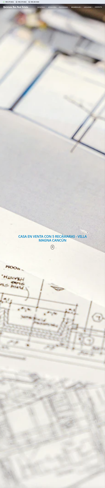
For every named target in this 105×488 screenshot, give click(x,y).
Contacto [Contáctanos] (98, 7)
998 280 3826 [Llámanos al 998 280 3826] (35, 2)
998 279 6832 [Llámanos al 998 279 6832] (22, 2)
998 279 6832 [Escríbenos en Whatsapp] (9, 2)
